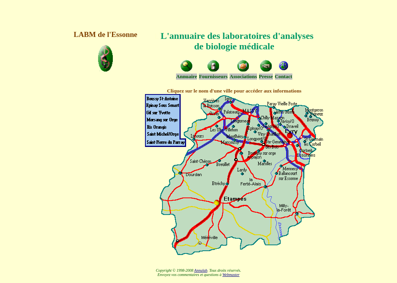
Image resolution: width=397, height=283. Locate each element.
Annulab (200, 270)
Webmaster (231, 275)
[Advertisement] (198, 14)
